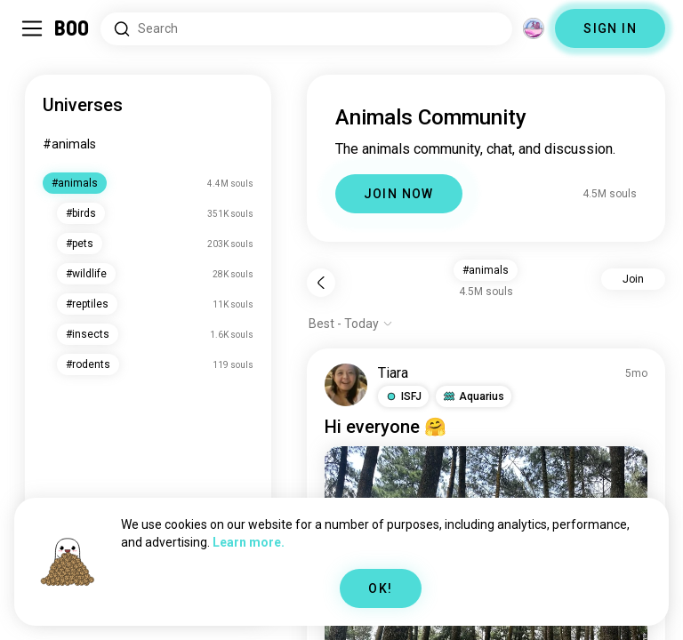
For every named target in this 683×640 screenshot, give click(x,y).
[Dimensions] (533, 28)
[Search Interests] (306, 28)
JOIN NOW (399, 194)
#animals (69, 144)
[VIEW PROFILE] (346, 385)
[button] (403, 396)
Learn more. (249, 542)
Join (633, 279)
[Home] (72, 28)
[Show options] (351, 323)
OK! (380, 588)
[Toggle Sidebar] (32, 28)
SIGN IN (610, 28)
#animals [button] (485, 270)
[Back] (321, 282)
